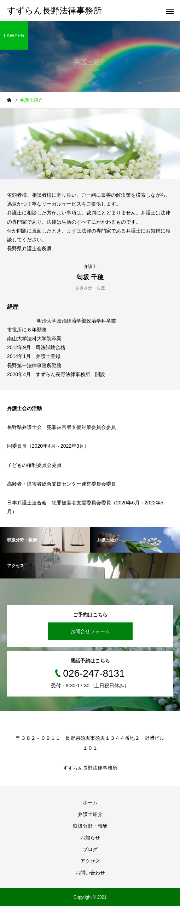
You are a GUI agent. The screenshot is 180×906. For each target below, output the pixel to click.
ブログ (90, 849)
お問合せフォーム (90, 631)
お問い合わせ (90, 873)
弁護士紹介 (90, 814)
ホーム (90, 802)
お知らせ (90, 837)
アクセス (90, 861)
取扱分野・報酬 (90, 826)
